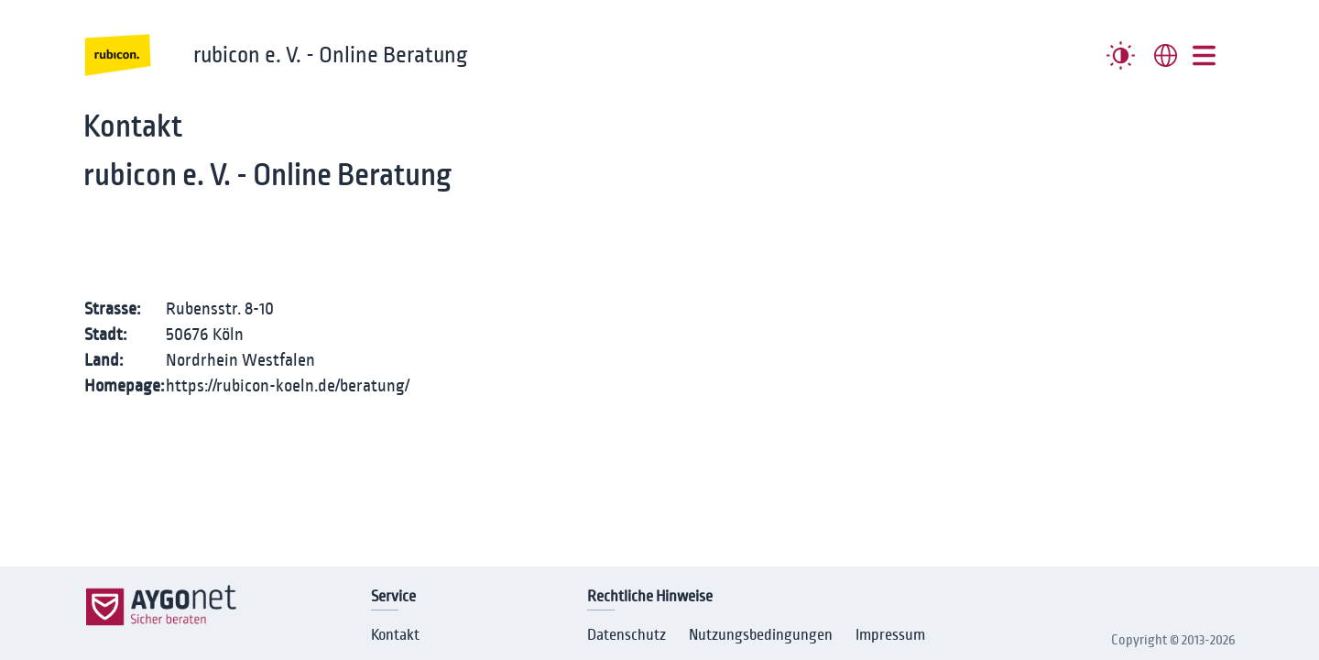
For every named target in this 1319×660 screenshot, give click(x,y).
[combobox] (1165, 55)
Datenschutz (626, 635)
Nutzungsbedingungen (761, 635)
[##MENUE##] (1204, 55)
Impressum (890, 635)
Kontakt (395, 635)
